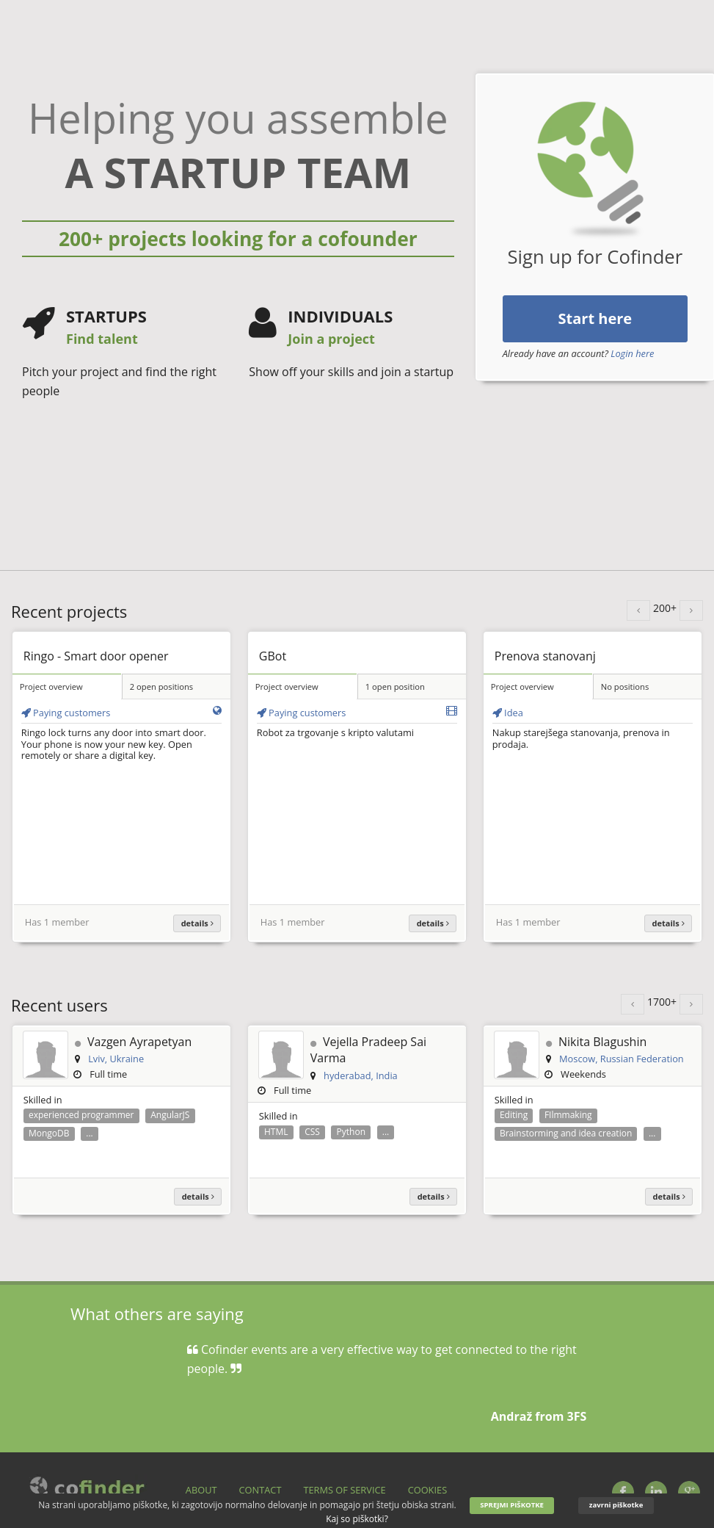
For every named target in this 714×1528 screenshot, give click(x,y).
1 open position (395, 686)
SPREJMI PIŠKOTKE (512, 1505)
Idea (507, 712)
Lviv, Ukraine (116, 1058)
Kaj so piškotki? (357, 1519)
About (201, 1489)
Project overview (51, 686)
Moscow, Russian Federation (621, 1058)
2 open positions (161, 686)
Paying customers (66, 712)
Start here (595, 318)
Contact (260, 1489)
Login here (632, 353)
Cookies (428, 1489)
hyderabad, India (361, 1075)
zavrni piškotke (616, 1505)
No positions (625, 686)
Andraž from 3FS (539, 1416)
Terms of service (344, 1489)
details (197, 923)
